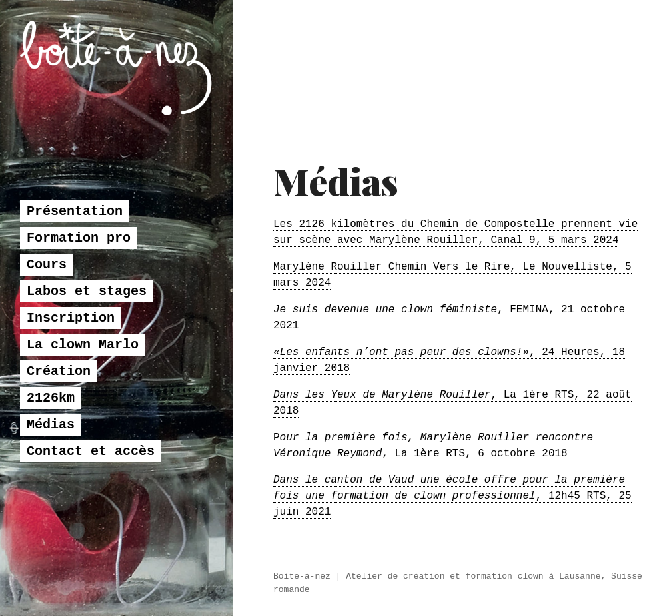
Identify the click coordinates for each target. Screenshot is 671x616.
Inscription (71, 359)
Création (59, 412)
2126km (51, 439)
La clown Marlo (83, 386)
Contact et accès (91, 492)
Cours (47, 306)
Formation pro (79, 279)
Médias (51, 465)
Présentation (75, 252)
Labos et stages (87, 332)
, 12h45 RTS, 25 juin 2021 (452, 496)
